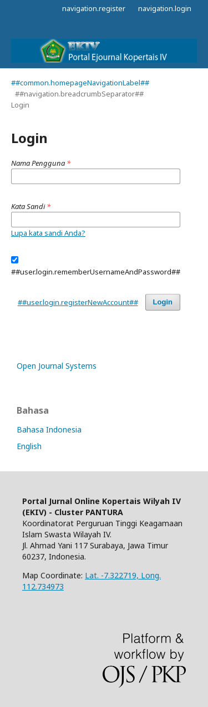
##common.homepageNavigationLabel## (80, 83)
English (29, 446)
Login (163, 302)
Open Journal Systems (57, 365)
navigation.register (93, 8)
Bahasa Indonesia (49, 429)
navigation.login (164, 8)
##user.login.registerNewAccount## (78, 302)
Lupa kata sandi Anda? (48, 233)
